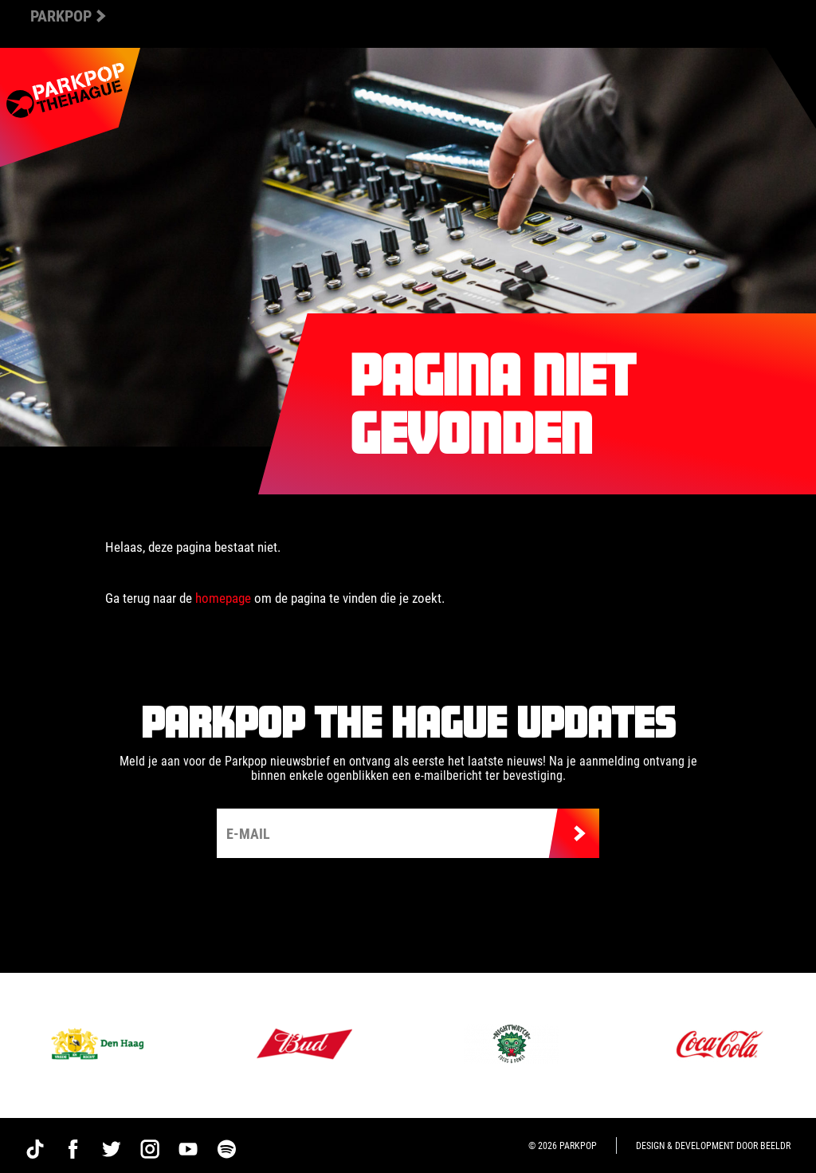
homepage (223, 597)
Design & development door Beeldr (713, 1145)
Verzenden (573, 834)
